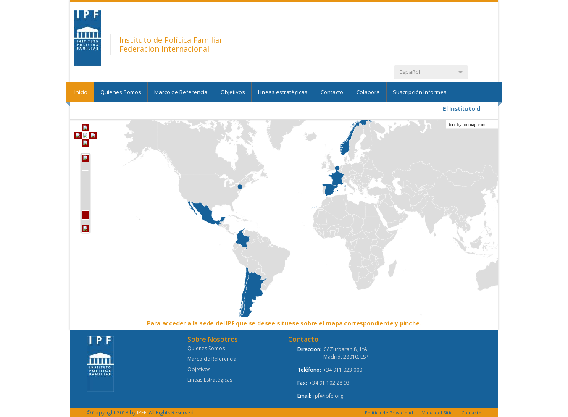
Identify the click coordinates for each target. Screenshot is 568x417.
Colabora (368, 92)
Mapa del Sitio (437, 412)
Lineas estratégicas (283, 92)
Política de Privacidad (389, 412)
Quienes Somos (120, 92)
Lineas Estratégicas (209, 379)
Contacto (332, 92)
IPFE (141, 412)
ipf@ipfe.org (328, 395)
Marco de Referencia (181, 92)
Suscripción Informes (420, 92)
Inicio (80, 92)
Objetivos (233, 92)
